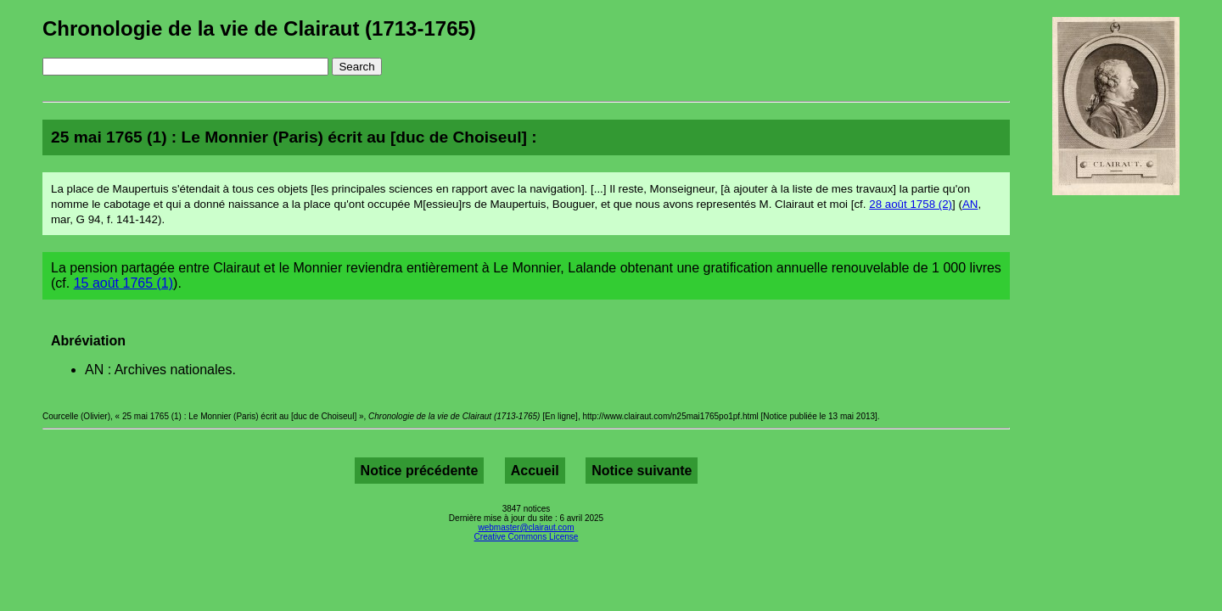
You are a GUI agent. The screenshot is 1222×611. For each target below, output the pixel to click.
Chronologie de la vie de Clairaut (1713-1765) (259, 28)
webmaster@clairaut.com (527, 527)
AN (970, 204)
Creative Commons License (526, 536)
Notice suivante (641, 470)
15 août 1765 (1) (123, 283)
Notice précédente (420, 470)
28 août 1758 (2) (910, 204)
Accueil (535, 470)
